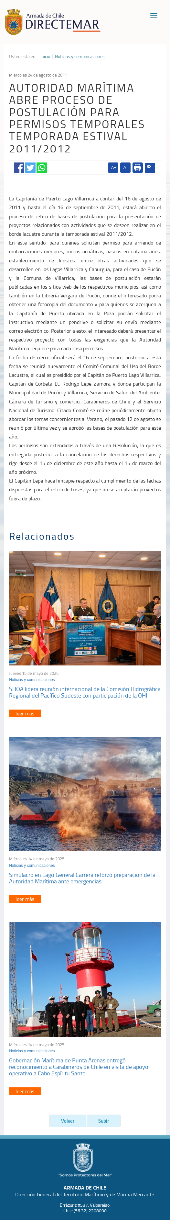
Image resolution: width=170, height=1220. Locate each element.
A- (125, 167)
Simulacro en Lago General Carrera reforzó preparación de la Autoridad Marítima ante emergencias (82, 878)
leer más (25, 713)
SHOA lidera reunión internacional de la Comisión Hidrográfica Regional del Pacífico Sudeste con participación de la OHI (85, 692)
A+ (113, 167)
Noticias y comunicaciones (80, 56)
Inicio (45, 56)
